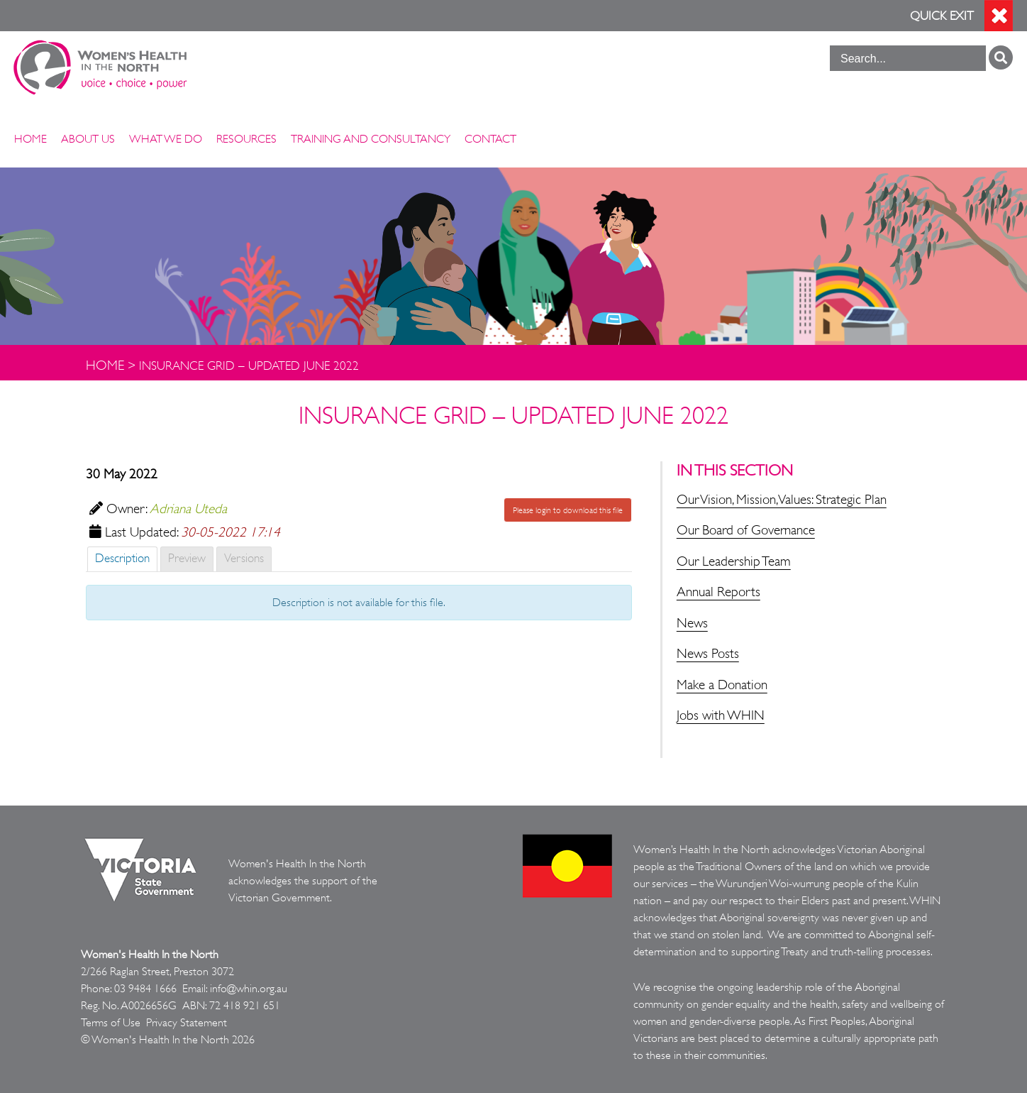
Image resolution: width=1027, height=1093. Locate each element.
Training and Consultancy (370, 139)
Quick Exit (942, 16)
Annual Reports (718, 592)
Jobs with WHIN (721, 715)
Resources (246, 139)
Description (122, 558)
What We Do (165, 139)
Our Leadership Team (734, 561)
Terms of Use (110, 1022)
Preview (187, 558)
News (692, 623)
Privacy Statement (186, 1022)
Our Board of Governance (746, 530)
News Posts (708, 653)
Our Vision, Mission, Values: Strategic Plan (782, 499)
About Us (88, 139)
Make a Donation (722, 685)
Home (30, 139)
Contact (490, 139)
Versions (244, 558)
